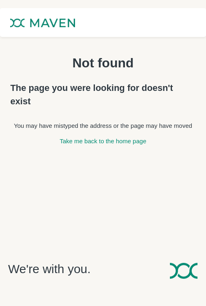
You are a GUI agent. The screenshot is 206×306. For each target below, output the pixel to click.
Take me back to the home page (103, 141)
